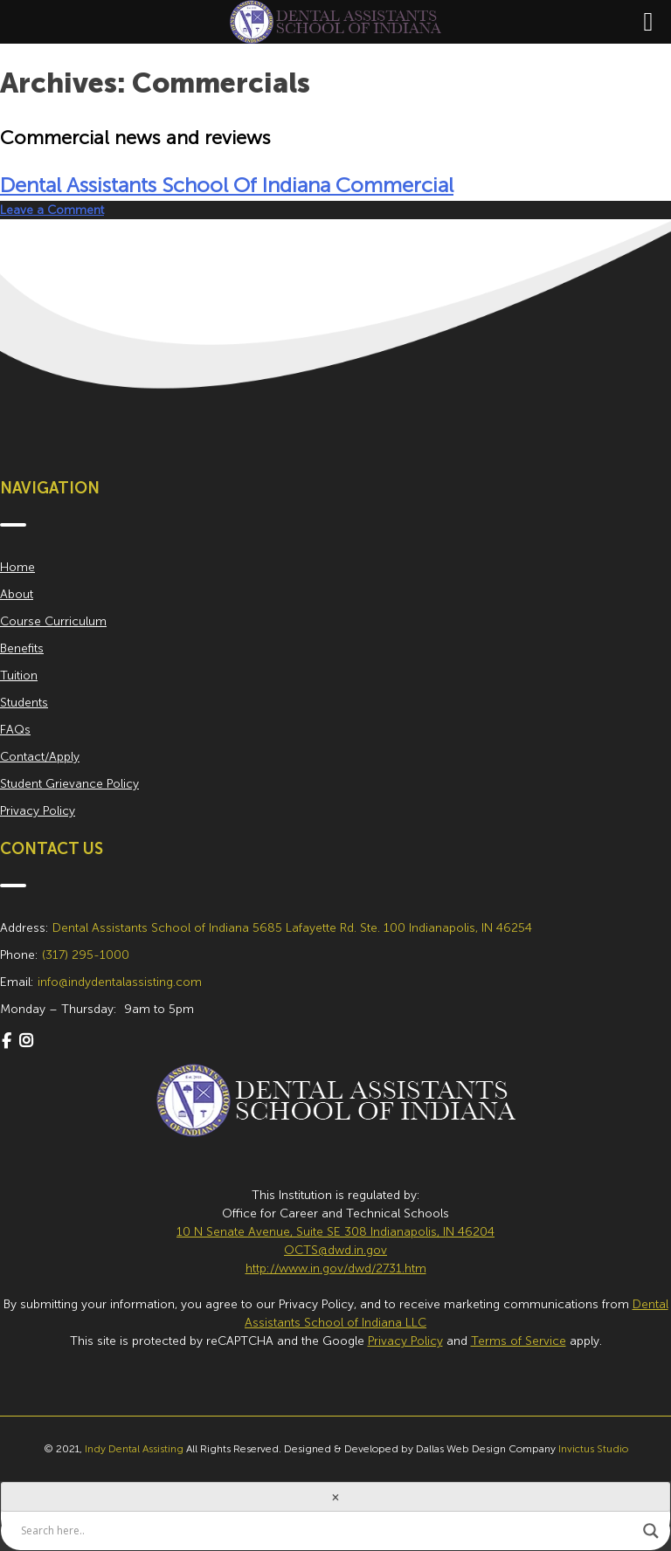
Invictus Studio (593, 1449)
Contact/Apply (40, 756)
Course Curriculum (53, 621)
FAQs (15, 729)
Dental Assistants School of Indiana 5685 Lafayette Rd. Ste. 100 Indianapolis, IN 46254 (292, 927)
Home (17, 567)
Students (24, 702)
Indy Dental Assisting (134, 1449)
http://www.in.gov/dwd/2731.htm (336, 1268)
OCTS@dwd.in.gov (335, 1250)
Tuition (19, 675)
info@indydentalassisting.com (120, 982)
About (16, 594)
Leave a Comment (52, 210)
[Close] (335, 1497)
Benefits (22, 648)
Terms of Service (518, 1341)
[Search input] (327, 1531)
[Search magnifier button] (651, 1531)
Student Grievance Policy (69, 783)
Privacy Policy (37, 810)
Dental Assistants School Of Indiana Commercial (226, 184)
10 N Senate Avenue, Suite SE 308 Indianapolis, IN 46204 (335, 1231)
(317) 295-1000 (85, 955)
